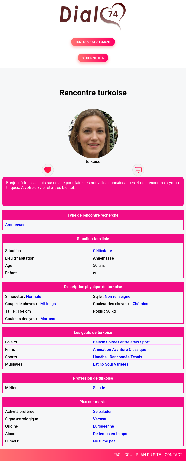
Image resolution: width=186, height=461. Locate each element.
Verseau (100, 419)
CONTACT (173, 454)
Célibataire (102, 250)
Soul (109, 364)
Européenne (103, 426)
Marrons (47, 318)
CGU (128, 454)
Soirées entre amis (122, 342)
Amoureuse (15, 224)
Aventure (120, 349)
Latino (98, 364)
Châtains (140, 303)
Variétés (121, 364)
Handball (101, 357)
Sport (145, 342)
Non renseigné (117, 296)
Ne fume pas (104, 441)
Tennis (136, 357)
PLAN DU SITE (148, 454)
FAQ (117, 454)
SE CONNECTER (93, 58)
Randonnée (120, 357)
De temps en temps (110, 433)
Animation (102, 349)
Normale (33, 296)
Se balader (102, 411)
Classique (137, 349)
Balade (99, 342)
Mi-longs (48, 303)
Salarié (99, 387)
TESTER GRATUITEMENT (93, 42)
